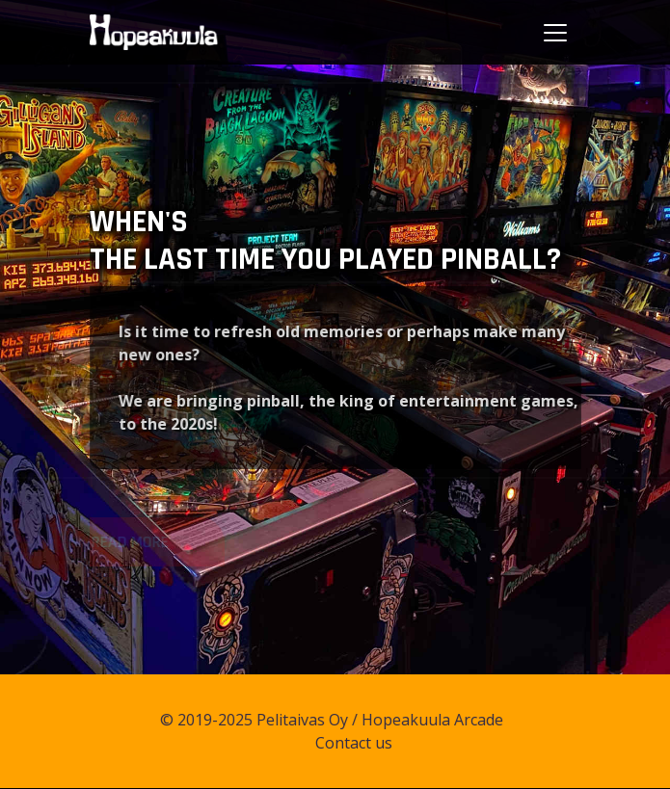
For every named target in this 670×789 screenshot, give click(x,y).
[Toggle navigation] (555, 32)
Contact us (361, 742)
